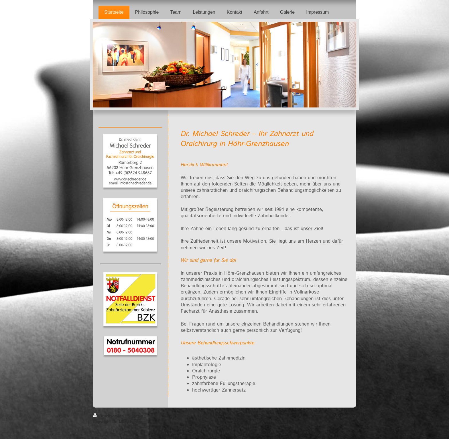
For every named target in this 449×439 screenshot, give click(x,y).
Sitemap (135, 416)
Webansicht (345, 416)
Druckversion (109, 416)
